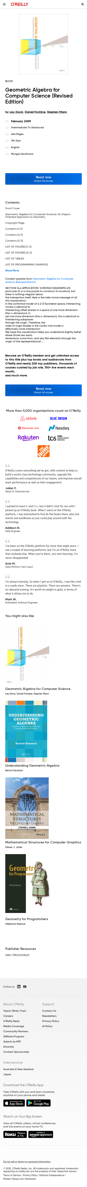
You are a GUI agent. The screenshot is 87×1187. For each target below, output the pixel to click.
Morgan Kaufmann (22, 153)
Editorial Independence (51, 1175)
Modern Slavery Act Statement (19, 1178)
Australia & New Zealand (18, 1069)
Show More (12, 270)
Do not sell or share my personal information (26, 1161)
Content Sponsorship (16, 1052)
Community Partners (15, 1031)
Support (48, 1004)
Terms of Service (12, 1175)
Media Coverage (13, 1026)
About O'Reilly (13, 1004)
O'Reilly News (11, 1021)
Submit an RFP (12, 1041)
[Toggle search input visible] (83, 4)
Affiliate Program (13, 1036)
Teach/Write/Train (14, 1011)
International (13, 1062)
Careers (8, 1016)
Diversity (8, 1046)
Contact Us (49, 1011)
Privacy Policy (50, 1021)
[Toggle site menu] (4, 4)
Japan (7, 1074)
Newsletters (49, 1016)
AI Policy (47, 1026)
